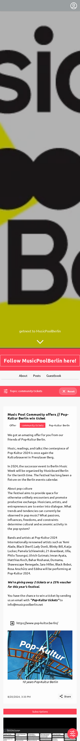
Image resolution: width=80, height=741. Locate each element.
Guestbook (53, 362)
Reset (68, 377)
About (23, 362)
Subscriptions (40, 698)
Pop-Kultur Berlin (59, 411)
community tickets (32, 411)
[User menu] (74, 6)
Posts (37, 362)
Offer (12, 411)
